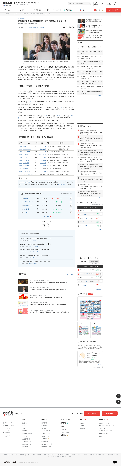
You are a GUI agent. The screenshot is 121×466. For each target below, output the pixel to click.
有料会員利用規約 (54, 456)
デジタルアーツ (27, 149)
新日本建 (85, 218)
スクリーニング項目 (24, 182)
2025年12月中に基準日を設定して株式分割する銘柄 (35, 261)
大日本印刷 (26, 163)
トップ (7, 10)
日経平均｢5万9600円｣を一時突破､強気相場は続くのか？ (36, 238)
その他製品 (43, 163)
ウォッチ (109, 3)
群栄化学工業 (26, 151)
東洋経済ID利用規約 (113, 455)
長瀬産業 (25, 168)
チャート (103, 3)
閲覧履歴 (96, 3)
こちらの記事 (61, 184)
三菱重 (84, 285)
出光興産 (25, 154)
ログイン (115, 3)
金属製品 (43, 160)
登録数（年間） (94, 261)
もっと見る (46, 216)
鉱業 (45, 146)
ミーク (84, 277)
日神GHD (85, 214)
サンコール (26, 160)
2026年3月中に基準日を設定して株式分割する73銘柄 (35, 244)
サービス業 (43, 171)
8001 (45, 115)
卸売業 (44, 165)
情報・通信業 (43, 149)
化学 (45, 151)
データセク (85, 222)
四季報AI (98, 10)
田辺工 (84, 210)
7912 (30, 102)
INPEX (25, 146)
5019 (20, 154)
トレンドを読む (33, 240)
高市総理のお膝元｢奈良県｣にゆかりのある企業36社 (35, 255)
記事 (22, 10)
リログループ (26, 171)
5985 (20, 160)
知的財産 (60, 455)
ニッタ (25, 157)
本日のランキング (17, 14)
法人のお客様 (110, 413)
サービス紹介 (13, 455)
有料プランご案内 (113, 10)
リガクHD (85, 225)
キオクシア (85, 273)
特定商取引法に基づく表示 (73, 455)
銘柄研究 (38, 10)
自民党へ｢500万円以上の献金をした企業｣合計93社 (34, 249)
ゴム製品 (43, 157)
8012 (20, 168)
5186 (20, 157)
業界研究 (68, 10)
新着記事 (8, 14)
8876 (20, 171)
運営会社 (5, 455)
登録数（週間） (83, 261)
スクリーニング (53, 10)
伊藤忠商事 (26, 165)
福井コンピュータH (28, 174)
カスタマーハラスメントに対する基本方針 (93, 455)
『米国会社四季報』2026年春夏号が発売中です (28, 3)
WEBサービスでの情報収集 (34, 455)
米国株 (83, 10)
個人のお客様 (93, 413)
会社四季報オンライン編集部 (37, 27)
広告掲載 (21, 455)
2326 (33, 91)
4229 (61, 107)
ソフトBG (85, 281)
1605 (58, 115)
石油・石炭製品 (42, 154)
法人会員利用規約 (66, 456)
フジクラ (85, 270)
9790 (20, 174)
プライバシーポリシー (50, 455)
